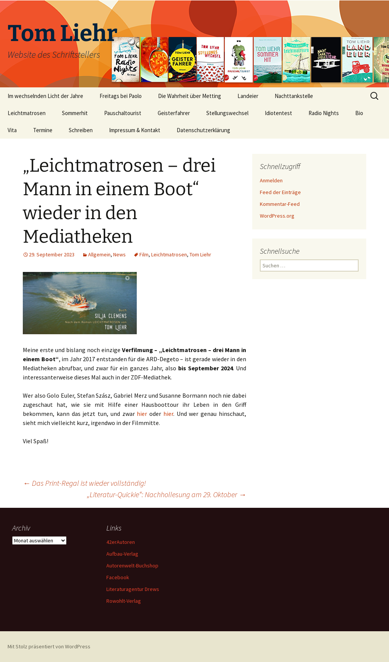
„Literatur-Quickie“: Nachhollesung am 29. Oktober (166, 494)
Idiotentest (278, 113)
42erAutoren (120, 542)
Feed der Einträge (280, 192)
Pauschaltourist (122, 113)
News (119, 254)
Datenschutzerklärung (203, 130)
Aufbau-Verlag (122, 553)
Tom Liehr (200, 254)
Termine (42, 130)
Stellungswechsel (227, 113)
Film (144, 254)
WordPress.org (277, 215)
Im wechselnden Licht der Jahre (45, 96)
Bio (359, 113)
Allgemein (99, 254)
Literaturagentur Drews (132, 589)
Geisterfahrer (174, 113)
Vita (12, 130)
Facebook (117, 577)
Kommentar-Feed (280, 204)
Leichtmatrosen (27, 113)
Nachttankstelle (294, 96)
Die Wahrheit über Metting (189, 96)
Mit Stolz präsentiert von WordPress (49, 646)
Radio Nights (323, 113)
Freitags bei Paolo (121, 96)
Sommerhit (75, 113)
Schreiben (81, 130)
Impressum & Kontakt (134, 130)
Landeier (247, 96)
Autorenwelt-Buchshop (132, 565)
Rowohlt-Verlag (123, 600)
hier (142, 413)
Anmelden (271, 180)
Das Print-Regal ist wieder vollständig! (84, 483)
